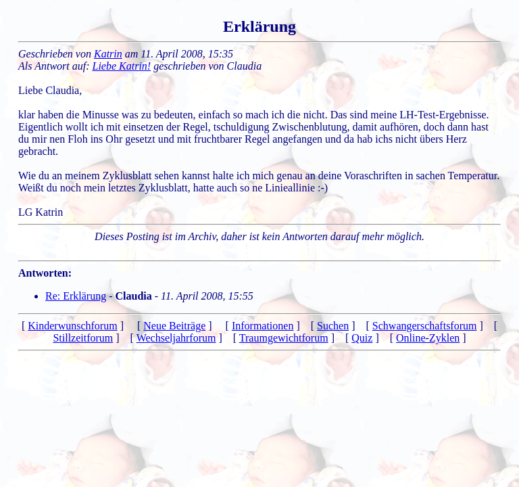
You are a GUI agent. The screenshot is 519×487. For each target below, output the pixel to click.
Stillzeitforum (83, 338)
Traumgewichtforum (283, 338)
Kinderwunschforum (72, 325)
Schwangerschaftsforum (424, 325)
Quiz (361, 338)
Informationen (263, 325)
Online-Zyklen (428, 338)
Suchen (333, 325)
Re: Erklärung (75, 296)
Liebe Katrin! (122, 66)
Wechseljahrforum (176, 338)
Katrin (108, 54)
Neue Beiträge (174, 325)
